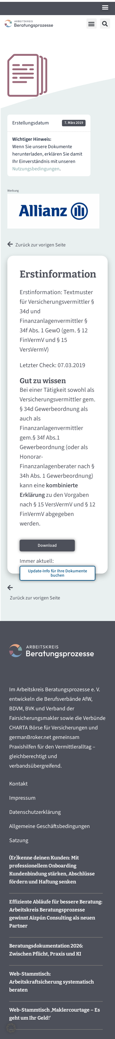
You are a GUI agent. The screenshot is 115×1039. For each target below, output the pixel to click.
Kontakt (18, 784)
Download (47, 545)
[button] (105, 7)
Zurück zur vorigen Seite (40, 244)
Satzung (18, 840)
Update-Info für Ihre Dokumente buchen (57, 573)
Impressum (22, 798)
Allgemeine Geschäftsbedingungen (49, 826)
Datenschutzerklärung (35, 812)
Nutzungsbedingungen (35, 168)
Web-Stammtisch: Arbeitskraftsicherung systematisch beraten (51, 982)
